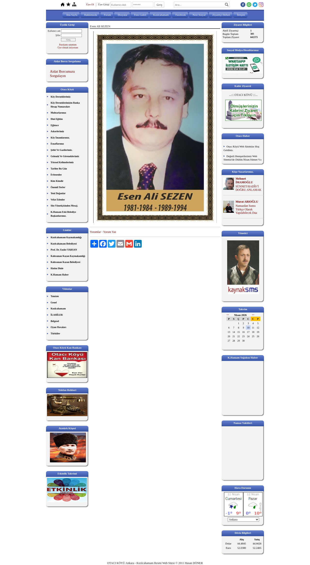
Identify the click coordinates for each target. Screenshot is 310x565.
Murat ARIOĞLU (247, 201)
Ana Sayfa (71, 14)
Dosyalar (122, 14)
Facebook (181, 14)
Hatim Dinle (57, 268)
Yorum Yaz (109, 232)
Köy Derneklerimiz (60, 96)
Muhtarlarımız (58, 112)
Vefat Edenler (58, 199)
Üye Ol (90, 4)
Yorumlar (95, 232)
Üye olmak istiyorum (68, 47)
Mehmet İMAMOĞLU (244, 180)
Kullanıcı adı (54, 31)
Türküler (55, 333)
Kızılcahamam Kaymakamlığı (66, 237)
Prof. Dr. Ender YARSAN (64, 249)
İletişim (241, 14)
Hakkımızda (90, 14)
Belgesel (55, 321)
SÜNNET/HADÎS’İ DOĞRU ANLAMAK (248, 188)
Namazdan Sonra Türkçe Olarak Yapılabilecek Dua (246, 209)
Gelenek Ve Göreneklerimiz (65, 156)
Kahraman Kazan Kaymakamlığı (68, 256)
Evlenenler (56, 174)
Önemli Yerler (58, 187)
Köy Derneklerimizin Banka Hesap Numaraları (65, 104)
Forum (107, 14)
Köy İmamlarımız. (60, 137)
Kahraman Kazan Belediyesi (65, 262)
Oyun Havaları (58, 327)
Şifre (58, 35)
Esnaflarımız (57, 143)
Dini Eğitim (57, 119)
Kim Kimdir (57, 181)
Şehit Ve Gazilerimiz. (61, 150)
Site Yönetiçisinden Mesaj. (64, 205)
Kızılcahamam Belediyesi (64, 243)
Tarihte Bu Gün (59, 168)
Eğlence (55, 125)
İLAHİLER (57, 314)
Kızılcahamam (161, 14)
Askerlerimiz (57, 131)
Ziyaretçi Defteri (221, 14)
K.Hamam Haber (60, 274)
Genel (54, 302)
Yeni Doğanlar (58, 193)
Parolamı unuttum (68, 44)
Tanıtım (55, 296)
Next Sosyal (199, 14)
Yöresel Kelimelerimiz (62, 162)
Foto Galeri (140, 14)
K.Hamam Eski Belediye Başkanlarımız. (63, 214)
